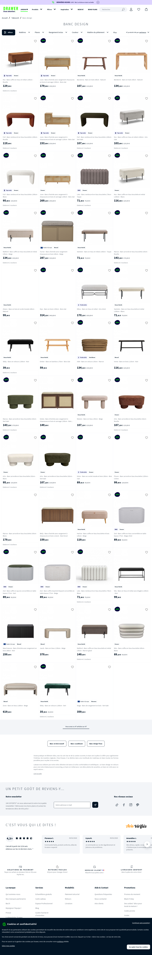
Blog (37, 908)
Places (40, 32)
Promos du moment (132, 894)
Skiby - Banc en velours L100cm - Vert (53, 706)
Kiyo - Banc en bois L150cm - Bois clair (53, 309)
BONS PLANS (92, 9)
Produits (35, 9)
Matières (25, 32)
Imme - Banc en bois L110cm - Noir (126, 361)
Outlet (126, 915)
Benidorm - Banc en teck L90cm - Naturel (128, 80)
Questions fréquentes (103, 894)
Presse (8, 912)
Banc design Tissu (95, 744)
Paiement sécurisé (72, 894)
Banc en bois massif (57, 744)
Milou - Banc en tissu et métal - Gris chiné (91, 309)
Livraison (68, 903)
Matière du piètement (98, 32)
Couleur (77, 32)
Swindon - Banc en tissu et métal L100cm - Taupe (94, 252)
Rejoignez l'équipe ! (13, 908)
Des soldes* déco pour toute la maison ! (133, 904)
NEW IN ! (81, 9)
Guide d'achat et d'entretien (41, 914)
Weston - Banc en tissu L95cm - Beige (90, 419)
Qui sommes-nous (13, 894)
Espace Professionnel (43, 903)
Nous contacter (101, 899)
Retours (68, 899)
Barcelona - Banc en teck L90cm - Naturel (91, 80)
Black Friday (129, 899)
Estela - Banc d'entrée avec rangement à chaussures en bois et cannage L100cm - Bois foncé (55, 421)
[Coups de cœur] (138, 9)
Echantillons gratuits (43, 894)
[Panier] (146, 9)
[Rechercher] (113, 9)
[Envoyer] (95, 805)
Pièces (49, 9)
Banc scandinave (77, 744)
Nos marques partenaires (16, 899)
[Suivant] (147, 844)
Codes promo (129, 911)
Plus (115, 32)
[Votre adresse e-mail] (72, 805)
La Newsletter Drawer (14, 917)
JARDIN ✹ (24, 9)
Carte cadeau (40, 899)
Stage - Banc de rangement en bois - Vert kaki (93, 706)
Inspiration (65, 9)
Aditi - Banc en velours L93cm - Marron (90, 361)
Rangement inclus (58, 32)
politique (60, 941)
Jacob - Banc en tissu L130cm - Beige (52, 648)
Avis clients (99, 903)
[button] (76, 32)
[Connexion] (131, 9)
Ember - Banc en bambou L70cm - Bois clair (55, 361)
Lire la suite (38, 774)
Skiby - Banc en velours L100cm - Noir (16, 361)
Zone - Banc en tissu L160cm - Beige (15, 706)
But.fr (8, 903)
